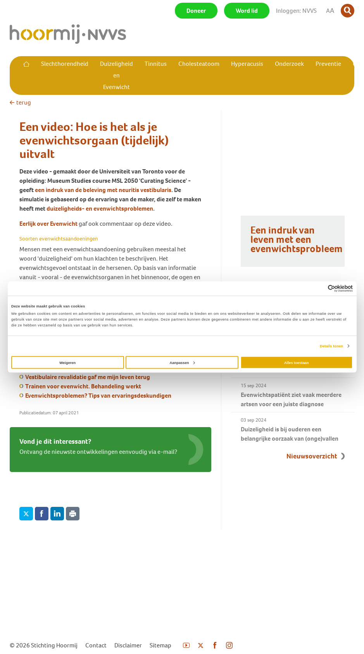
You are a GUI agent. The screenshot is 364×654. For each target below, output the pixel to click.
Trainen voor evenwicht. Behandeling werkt (83, 386)
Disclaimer (128, 645)
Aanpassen (182, 362)
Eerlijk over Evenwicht (48, 224)
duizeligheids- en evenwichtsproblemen (100, 208)
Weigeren (67, 362)
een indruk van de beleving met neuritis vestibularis (103, 190)
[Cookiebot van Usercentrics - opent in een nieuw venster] (319, 288)
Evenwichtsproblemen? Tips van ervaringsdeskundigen (98, 395)
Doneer (196, 11)
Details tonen (331, 346)
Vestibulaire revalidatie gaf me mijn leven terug (87, 377)
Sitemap (160, 645)
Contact (96, 645)
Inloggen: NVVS (296, 11)
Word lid (247, 11)
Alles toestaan (296, 362)
